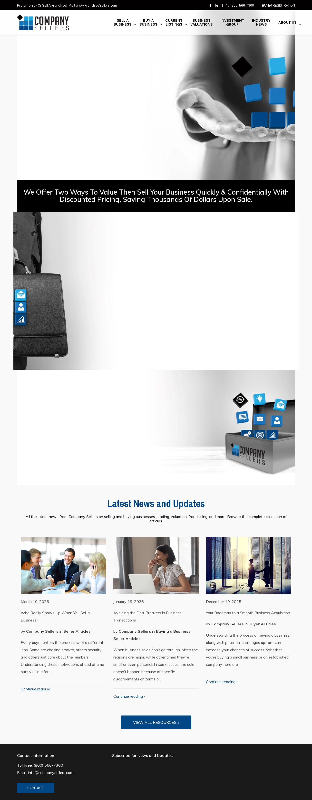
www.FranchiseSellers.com (96, 5)
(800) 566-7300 (242, 5)
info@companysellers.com (50, 772)
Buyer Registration (278, 5)
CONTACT (35, 788)
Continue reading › (36, 689)
